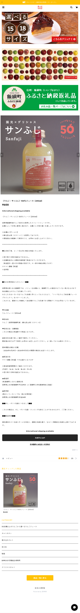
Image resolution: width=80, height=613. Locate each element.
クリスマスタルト (8, 567)
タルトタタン (7, 533)
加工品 (4, 547)
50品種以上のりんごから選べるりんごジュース (19, 527)
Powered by (40, 591)
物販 (3, 554)
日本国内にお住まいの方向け (40, 444)
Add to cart (40, 438)
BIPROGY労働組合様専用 (11, 561)
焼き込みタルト (7, 540)
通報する (75, 450)
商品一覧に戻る (40, 578)
